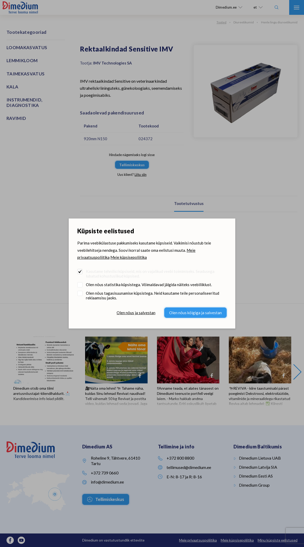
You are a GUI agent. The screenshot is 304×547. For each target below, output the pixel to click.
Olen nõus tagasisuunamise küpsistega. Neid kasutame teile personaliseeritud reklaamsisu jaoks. (152, 295)
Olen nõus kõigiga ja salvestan (195, 312)
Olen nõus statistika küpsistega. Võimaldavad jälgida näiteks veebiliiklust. (149, 284)
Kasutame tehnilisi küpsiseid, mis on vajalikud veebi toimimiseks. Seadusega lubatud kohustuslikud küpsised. (150, 273)
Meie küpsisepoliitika (128, 257)
